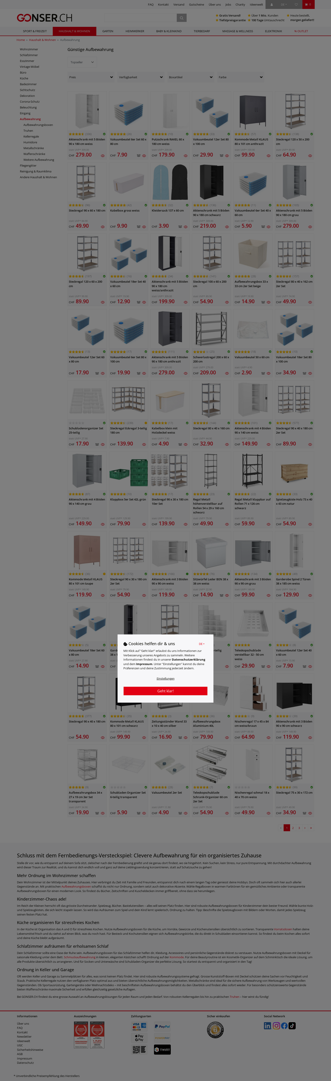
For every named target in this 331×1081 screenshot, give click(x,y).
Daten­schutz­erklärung (188, 659)
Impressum (144, 664)
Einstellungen (166, 678)
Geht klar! (165, 691)
